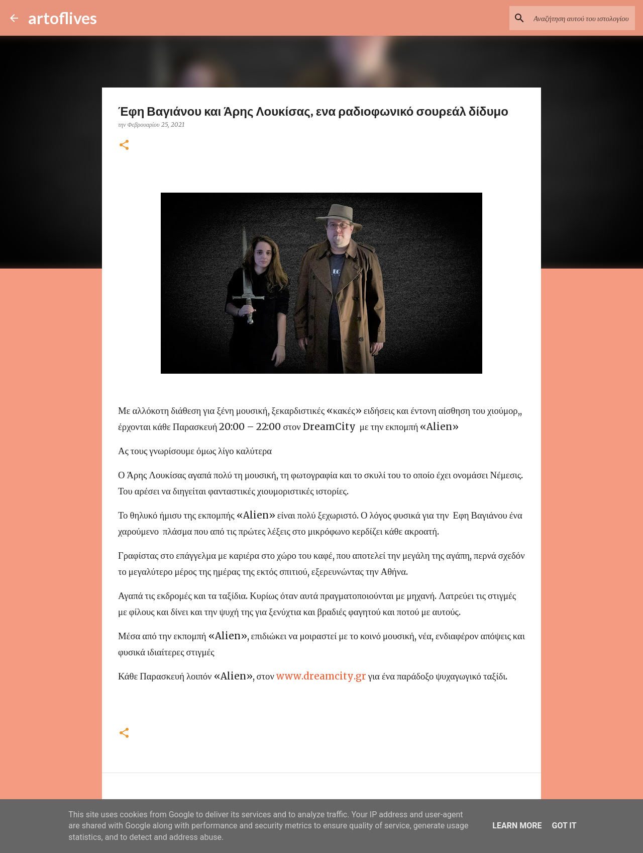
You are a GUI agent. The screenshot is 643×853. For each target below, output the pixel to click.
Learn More (517, 825)
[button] (124, 145)
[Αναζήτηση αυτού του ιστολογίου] (582, 18)
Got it (564, 825)
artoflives (62, 18)
